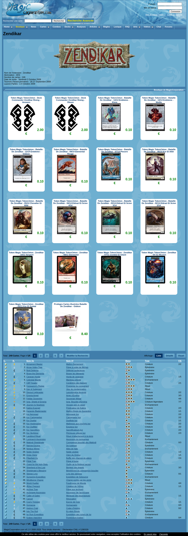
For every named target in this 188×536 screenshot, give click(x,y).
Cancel (30, 499)
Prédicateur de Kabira (76, 408)
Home (8, 27)
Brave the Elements (35, 373)
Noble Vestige (33, 452)
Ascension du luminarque (77, 439)
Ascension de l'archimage (77, 492)
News (33, 27)
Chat (159, 27)
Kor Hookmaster (34, 424)
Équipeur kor (72, 427)
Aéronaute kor (72, 414)
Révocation (71, 499)
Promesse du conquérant (77, 386)
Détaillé (169, 356)
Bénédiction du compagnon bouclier (82, 471)
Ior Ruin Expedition (35, 514)
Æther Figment (33, 486)
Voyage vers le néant (75, 405)
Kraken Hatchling (34, 517)
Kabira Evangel (33, 408)
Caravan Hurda (33, 377)
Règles (106, 27)
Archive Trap (32, 489)
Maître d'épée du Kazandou (78, 411)
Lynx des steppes (74, 474)
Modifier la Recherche (77, 356)
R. (14, 361)
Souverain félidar (73, 398)
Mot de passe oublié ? (155, 14)
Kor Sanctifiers (33, 430)
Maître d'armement (74, 364)
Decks (69, 27)
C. (5, 361)
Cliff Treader (32, 383)
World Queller (33, 483)
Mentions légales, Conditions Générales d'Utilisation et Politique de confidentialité (48, 532)
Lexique (118, 27)
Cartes (44, 27)
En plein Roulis (73, 511)
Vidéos (148, 27)
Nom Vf (69, 361)
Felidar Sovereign (34, 398)
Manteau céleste (73, 380)
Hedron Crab (32, 508)
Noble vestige (72, 452)
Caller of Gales (33, 496)
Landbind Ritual (34, 436)
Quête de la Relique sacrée (78, 464)
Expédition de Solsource (77, 477)
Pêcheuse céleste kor (75, 433)
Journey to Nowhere (36, 405)
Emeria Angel (32, 395)
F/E (180, 361)
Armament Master (35, 364)
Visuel (181, 356)
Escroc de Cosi (73, 502)
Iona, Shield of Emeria (36, 402)
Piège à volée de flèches (77, 367)
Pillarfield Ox (32, 458)
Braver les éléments (75, 373)
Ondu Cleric (32, 455)
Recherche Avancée (81, 20)
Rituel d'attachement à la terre (79, 436)
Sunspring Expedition (36, 477)
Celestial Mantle (34, 380)
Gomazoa (31, 505)
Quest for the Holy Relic (37, 464)
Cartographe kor (73, 417)
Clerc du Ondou (73, 455)
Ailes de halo (72, 449)
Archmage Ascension (36, 492)
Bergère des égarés (75, 467)
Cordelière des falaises (76, 383)
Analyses (81, 27)
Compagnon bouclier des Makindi (81, 442)
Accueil (7, 532)
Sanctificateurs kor (74, 430)
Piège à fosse (72, 461)
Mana (128, 361)
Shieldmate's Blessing (36, 471)
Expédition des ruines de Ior (78, 514)
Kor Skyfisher (32, 433)
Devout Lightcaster (35, 392)
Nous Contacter (94, 532)
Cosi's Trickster (33, 502)
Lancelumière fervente (76, 392)
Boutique (22, 27)
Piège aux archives (74, 489)
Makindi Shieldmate (35, 442)
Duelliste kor (71, 420)
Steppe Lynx (32, 474)
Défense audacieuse (75, 370)
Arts (136, 27)
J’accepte (163, 534)
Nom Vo (30, 361)
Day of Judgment (34, 389)
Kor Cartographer (34, 417)
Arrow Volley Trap (34, 367)
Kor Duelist (31, 420)
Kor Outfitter (32, 427)
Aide (104, 532)
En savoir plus (150, 534)
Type (147, 361)
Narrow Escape (33, 445)
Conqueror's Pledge (35, 386)
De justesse (71, 445)
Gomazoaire (71, 505)
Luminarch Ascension (36, 439)
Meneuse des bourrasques (78, 496)
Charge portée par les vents (78, 480)
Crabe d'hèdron (73, 508)
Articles (94, 27)
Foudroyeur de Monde (76, 483)
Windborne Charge (35, 480)
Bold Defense (33, 370)
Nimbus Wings (33, 449)
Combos (57, 27)
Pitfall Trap (31, 461)
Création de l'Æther (74, 486)
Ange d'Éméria (72, 395)
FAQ (127, 27)
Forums (168, 27)
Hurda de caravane (74, 377)
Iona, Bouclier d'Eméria (76, 402)
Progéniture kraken (74, 517)
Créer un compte (174, 14)
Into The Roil (32, 511)
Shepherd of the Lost (36, 467)
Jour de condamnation (76, 389)
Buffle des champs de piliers (78, 458)
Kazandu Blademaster (36, 411)
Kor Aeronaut (32, 414)
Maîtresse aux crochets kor (78, 424)
